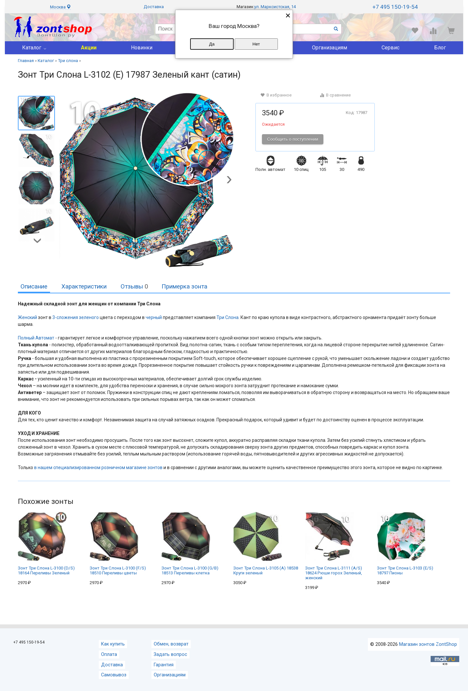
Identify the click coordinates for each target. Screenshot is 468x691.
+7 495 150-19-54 (395, 7)
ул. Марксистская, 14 (275, 6)
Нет (256, 44)
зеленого (89, 317)
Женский (27, 317)
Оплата (109, 654)
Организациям (329, 48)
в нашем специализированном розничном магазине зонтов (98, 467)
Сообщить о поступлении (292, 139)
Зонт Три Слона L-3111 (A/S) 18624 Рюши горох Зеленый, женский (333, 546)
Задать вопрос (170, 654)
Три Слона (227, 317)
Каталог (31, 48)
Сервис (390, 48)
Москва (60, 7)
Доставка (154, 6)
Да (211, 44)
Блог (440, 48)
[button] (229, 180)
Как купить (113, 644)
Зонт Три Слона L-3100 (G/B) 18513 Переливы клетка (190, 543)
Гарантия (164, 665)
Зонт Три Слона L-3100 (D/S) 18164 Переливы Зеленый (46, 543)
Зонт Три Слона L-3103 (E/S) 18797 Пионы (405, 543)
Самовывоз (113, 675)
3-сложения (65, 317)
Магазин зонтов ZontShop (428, 644)
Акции (89, 48)
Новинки (141, 48)
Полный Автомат (36, 337)
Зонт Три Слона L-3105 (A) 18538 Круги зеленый (265, 543)
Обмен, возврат (171, 644)
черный (154, 317)
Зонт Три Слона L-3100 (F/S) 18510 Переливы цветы (118, 543)
